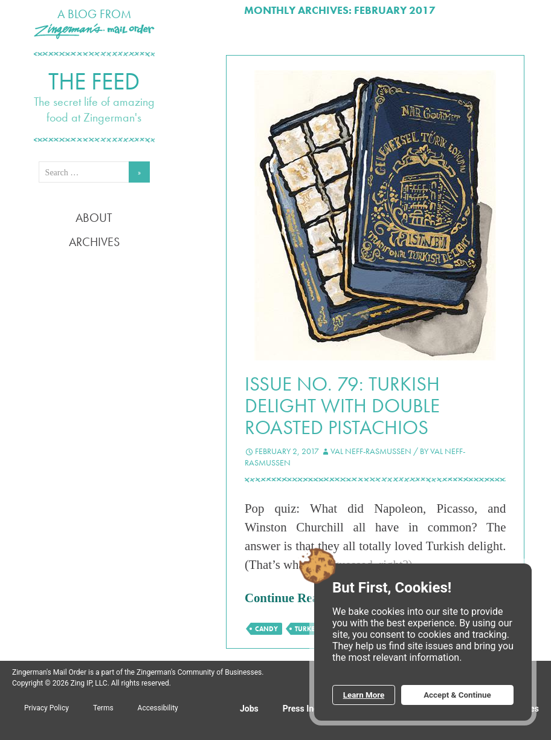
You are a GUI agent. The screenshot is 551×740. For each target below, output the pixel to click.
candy (266, 629)
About (94, 218)
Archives (94, 242)
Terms (103, 708)
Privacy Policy (46, 708)
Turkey (307, 629)
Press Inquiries (311, 708)
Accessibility (158, 708)
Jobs (249, 708)
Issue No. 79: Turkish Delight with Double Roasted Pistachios (342, 405)
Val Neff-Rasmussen (370, 451)
